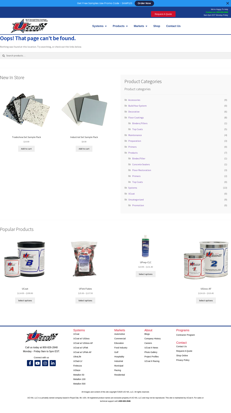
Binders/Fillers (140, 123)
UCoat (131, 193)
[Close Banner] (227, 3)
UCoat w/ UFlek (80, 347)
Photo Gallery (150, 352)
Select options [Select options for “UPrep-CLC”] (146, 274)
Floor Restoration (141, 170)
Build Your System (137, 105)
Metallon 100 (79, 379)
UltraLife (77, 356)
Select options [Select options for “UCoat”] (25, 300)
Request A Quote (184, 351)
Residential (119, 375)
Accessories (134, 99)
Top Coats (137, 129)
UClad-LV (77, 361)
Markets (140, 26)
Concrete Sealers (141, 164)
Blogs (147, 334)
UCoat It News (151, 347)
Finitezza (77, 365)
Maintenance (135, 135)
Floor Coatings (136, 117)
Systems (99, 26)
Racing (117, 370)
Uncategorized (136, 199)
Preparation (134, 140)
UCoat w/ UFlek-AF (82, 352)
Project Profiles (151, 356)
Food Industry (120, 347)
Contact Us (173, 26)
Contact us (210, 12)
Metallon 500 (79, 384)
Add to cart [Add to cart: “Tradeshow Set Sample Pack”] (26, 148)
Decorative (134, 111)
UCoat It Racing (151, 361)
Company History (152, 338)
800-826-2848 (222, 12)
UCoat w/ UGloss (81, 338)
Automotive (119, 334)
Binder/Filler (138, 158)
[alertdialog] (115, 3)
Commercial (120, 338)
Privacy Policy (182, 360)
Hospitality (119, 356)
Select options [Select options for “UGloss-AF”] (206, 300)
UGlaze (76, 370)
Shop (156, 26)
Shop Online (182, 355)
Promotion (138, 205)
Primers (132, 146)
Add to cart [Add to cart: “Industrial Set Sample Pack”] (84, 148)
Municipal (118, 365)
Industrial (118, 361)
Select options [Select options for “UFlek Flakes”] (85, 300)
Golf (116, 352)
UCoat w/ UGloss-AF (83, 343)
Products (120, 26)
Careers (148, 343)
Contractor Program (185, 335)
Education (119, 343)
